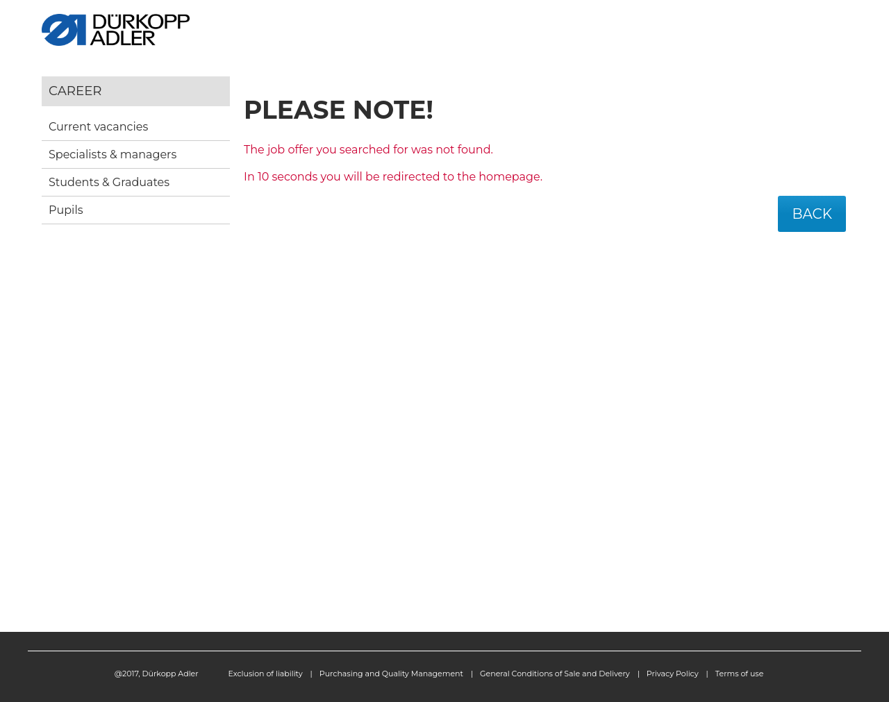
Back (812, 214)
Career (75, 91)
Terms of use (739, 673)
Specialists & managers (112, 154)
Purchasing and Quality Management (391, 673)
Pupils (66, 210)
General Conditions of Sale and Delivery (555, 673)
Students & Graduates (109, 182)
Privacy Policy (673, 673)
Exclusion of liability (266, 673)
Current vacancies (98, 126)
